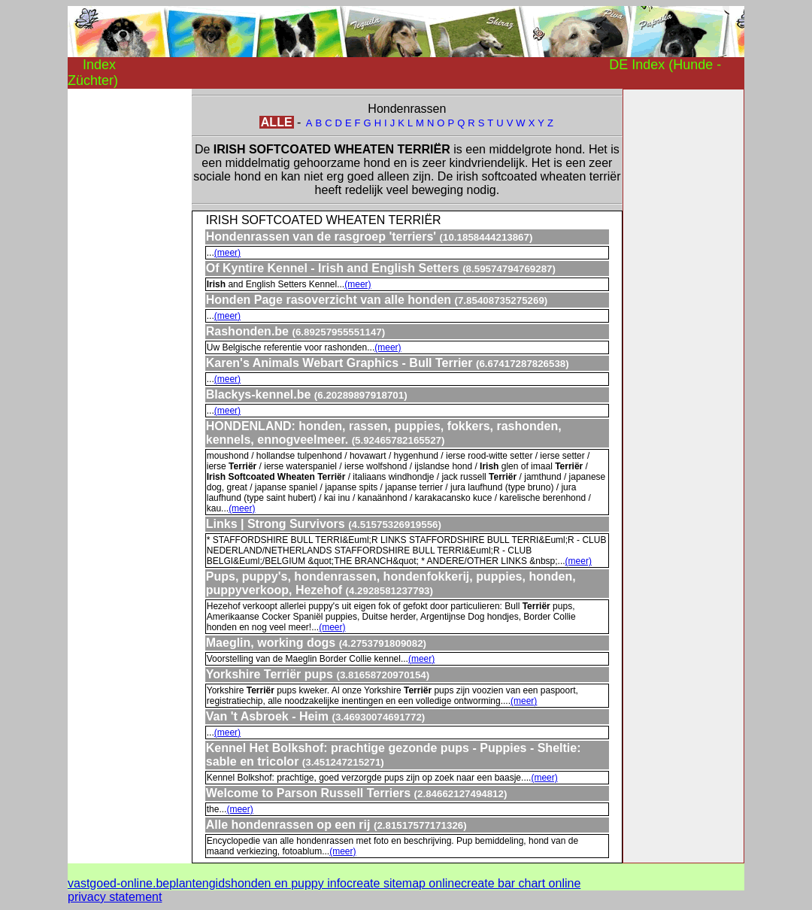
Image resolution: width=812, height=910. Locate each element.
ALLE (276, 122)
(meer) (227, 252)
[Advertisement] (128, 314)
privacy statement (115, 896)
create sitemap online (404, 883)
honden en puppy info (289, 883)
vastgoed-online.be (118, 883)
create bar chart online (520, 883)
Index (99, 64)
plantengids (200, 883)
